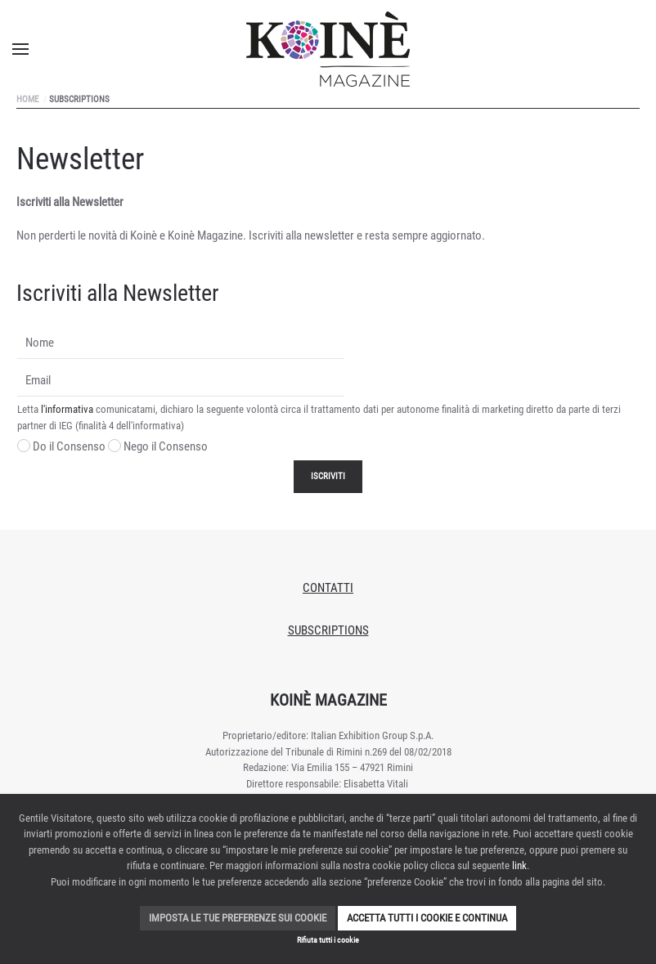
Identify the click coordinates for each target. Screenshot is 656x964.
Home (27, 99)
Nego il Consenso (158, 446)
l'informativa (67, 409)
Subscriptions (328, 630)
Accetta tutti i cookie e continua (427, 918)
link (519, 865)
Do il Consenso (61, 446)
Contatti (328, 588)
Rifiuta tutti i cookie (328, 939)
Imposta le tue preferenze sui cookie (237, 918)
